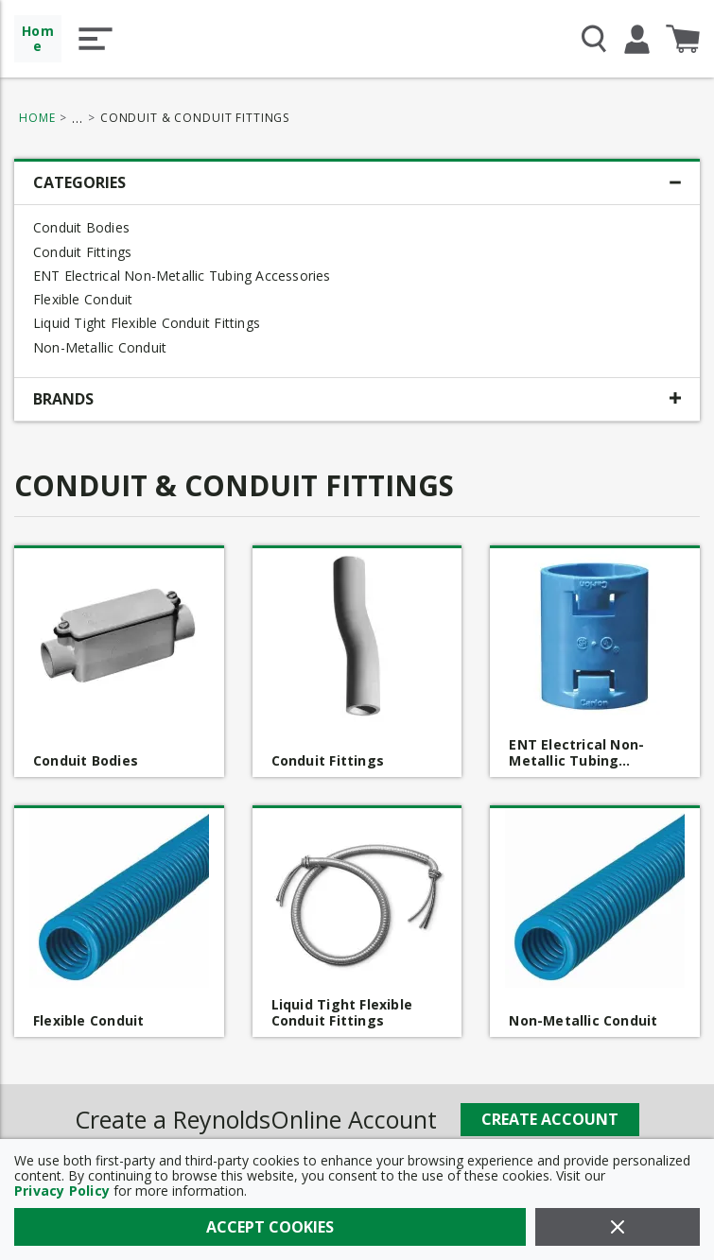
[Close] (617, 1227)
